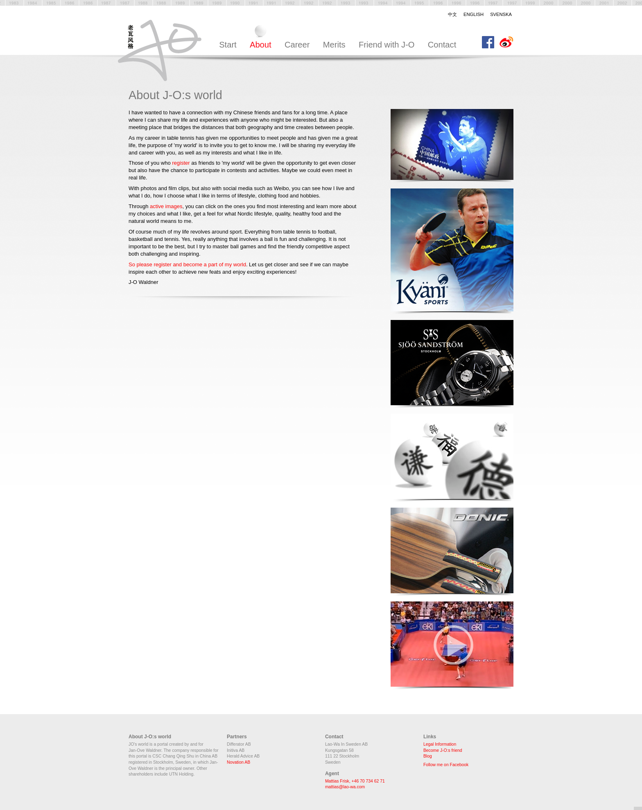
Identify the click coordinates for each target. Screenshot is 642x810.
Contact (442, 44)
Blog (427, 756)
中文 (452, 14)
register (181, 163)
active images (166, 206)
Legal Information (439, 744)
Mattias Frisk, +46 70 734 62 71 (355, 781)
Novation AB (238, 762)
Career (297, 44)
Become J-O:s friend (442, 750)
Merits (334, 44)
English (473, 14)
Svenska (501, 14)
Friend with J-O (387, 44)
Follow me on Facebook (445, 764)
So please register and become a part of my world (187, 264)
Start (228, 44)
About (260, 44)
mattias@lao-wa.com (345, 787)
